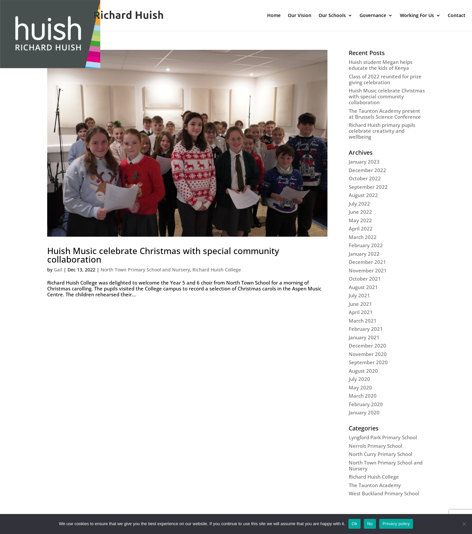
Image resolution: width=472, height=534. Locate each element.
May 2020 (360, 387)
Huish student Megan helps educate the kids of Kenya (380, 65)
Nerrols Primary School (375, 446)
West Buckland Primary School (384, 493)
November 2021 (368, 270)
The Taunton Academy (375, 485)
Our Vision (299, 15)
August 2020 (363, 370)
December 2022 (367, 170)
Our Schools (332, 15)
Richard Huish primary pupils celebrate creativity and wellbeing (382, 131)
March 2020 (363, 395)
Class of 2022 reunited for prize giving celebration (385, 79)
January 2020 (364, 412)
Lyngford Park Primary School (383, 437)
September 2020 (368, 362)
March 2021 (363, 320)
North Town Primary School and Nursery (145, 270)
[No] (464, 524)
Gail (58, 270)
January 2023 (364, 161)
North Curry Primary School (380, 454)
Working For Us (417, 15)
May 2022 (360, 220)
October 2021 (365, 278)
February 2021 (366, 329)
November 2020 (368, 354)
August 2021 (363, 287)
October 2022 (365, 178)
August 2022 (363, 195)
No (370, 523)
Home (274, 15)
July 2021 (359, 295)
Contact (456, 15)
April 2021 (361, 312)
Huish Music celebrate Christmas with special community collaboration (163, 255)
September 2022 (368, 187)
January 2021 (364, 337)
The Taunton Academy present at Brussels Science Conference (385, 114)
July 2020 (359, 379)
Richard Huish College (216, 270)
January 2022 (364, 253)
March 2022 (363, 237)
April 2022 (361, 228)
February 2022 (366, 245)
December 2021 (367, 262)
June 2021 (360, 304)
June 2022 (360, 211)
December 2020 (367, 345)
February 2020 (366, 404)
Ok (354, 523)
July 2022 (359, 203)
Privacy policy (396, 523)
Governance (373, 15)
